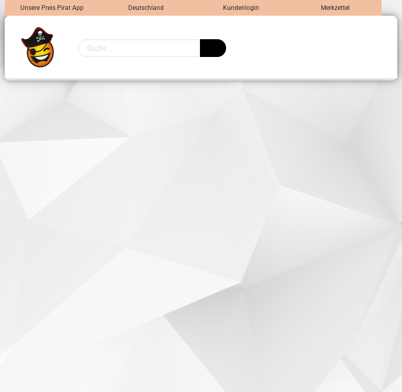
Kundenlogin (240, 7)
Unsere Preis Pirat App (52, 7)
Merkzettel (334, 7)
